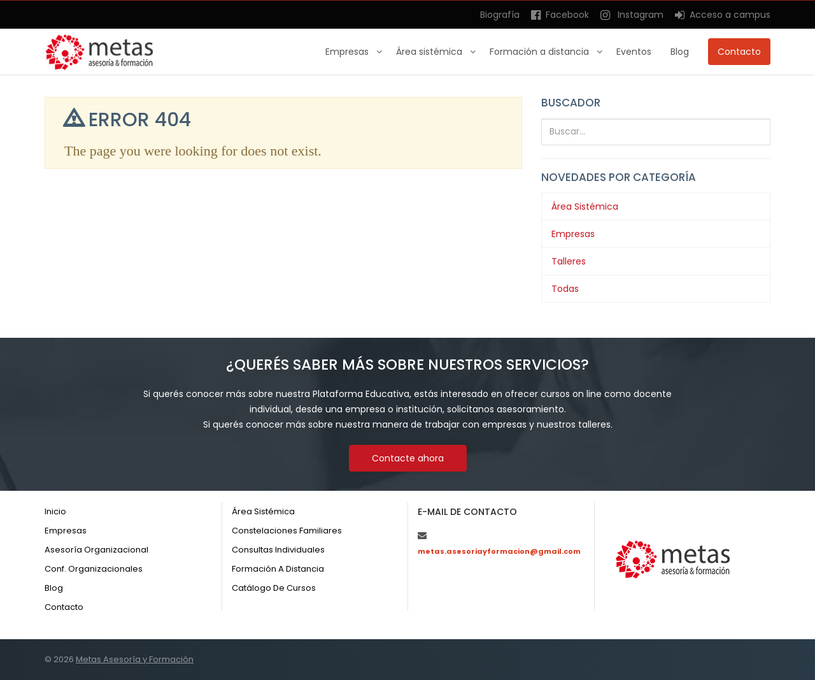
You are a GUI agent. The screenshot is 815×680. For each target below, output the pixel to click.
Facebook (560, 14)
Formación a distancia (541, 51)
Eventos (633, 51)
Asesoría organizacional (96, 550)
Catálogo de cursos (274, 588)
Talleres (568, 261)
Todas (565, 288)
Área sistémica (430, 51)
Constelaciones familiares (287, 530)
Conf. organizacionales (94, 569)
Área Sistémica (584, 206)
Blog (679, 51)
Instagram (631, 14)
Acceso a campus (722, 14)
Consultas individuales (278, 550)
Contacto (739, 51)
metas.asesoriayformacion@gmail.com (499, 551)
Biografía (500, 14)
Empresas (348, 51)
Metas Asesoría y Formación (135, 659)
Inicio (55, 511)
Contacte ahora (408, 458)
